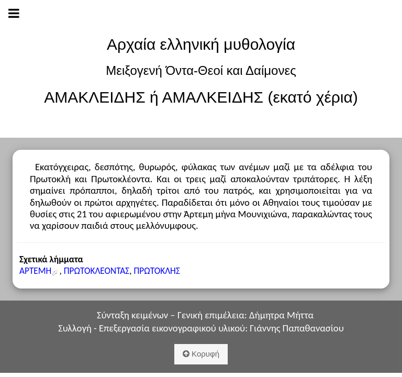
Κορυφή (201, 353)
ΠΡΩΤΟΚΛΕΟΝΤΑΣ (97, 270)
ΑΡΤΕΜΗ (35, 270)
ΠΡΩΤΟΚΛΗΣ (156, 270)
